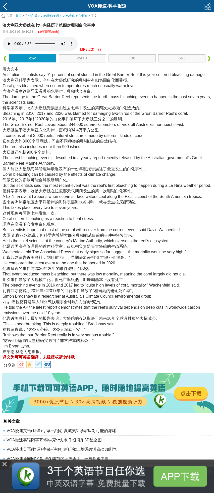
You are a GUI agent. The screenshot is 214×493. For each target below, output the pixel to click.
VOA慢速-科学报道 (75, 16)
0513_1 (82, 58)
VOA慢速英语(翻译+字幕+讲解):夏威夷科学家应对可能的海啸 (61, 431)
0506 (132, 58)
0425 (182, 58)
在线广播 (31, 16)
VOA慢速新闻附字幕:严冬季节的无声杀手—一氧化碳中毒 (58, 458)
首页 (19, 16)
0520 (32, 58)
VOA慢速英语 (49, 16)
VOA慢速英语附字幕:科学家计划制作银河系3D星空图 (54, 440)
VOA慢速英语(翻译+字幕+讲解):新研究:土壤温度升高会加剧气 (62, 449)
